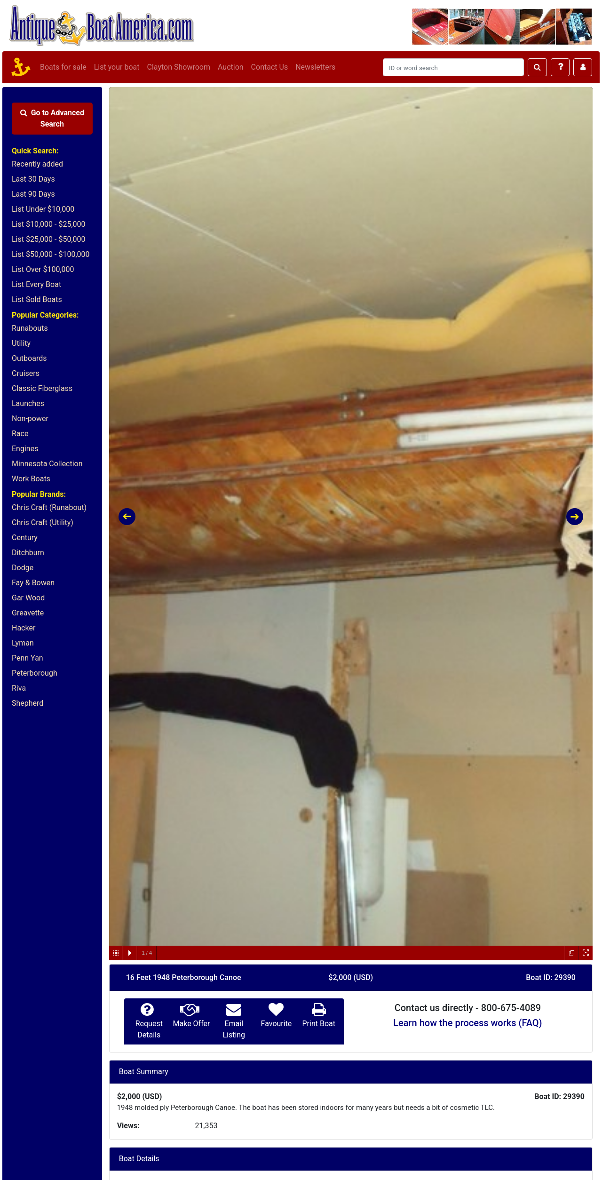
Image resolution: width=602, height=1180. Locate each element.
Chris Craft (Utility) (42, 522)
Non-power (30, 418)
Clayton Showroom (178, 67)
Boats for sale (63, 67)
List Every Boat (36, 284)
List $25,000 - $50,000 (49, 239)
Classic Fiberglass (42, 388)
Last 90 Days (33, 194)
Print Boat (318, 1023)
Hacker (23, 627)
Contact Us (269, 67)
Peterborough (34, 673)
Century (25, 537)
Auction (231, 67)
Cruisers (26, 373)
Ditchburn (28, 552)
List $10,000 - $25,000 (49, 224)
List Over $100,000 (43, 269)
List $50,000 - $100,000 (51, 254)
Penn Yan (27, 658)
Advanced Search (52, 118)
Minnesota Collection (47, 463)
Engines (25, 448)
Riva (19, 688)
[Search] (453, 67)
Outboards (29, 358)
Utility (21, 343)
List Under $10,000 (43, 209)
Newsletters (315, 67)
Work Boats (31, 478)
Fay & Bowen (33, 582)
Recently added (37, 163)
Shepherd (27, 703)
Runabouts (30, 328)
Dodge (22, 567)
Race (20, 433)
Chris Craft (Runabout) (49, 507)
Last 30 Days (33, 179)
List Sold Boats (37, 299)
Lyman (23, 642)
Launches (28, 403)
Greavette (28, 612)
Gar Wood (28, 597)
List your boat (117, 67)
